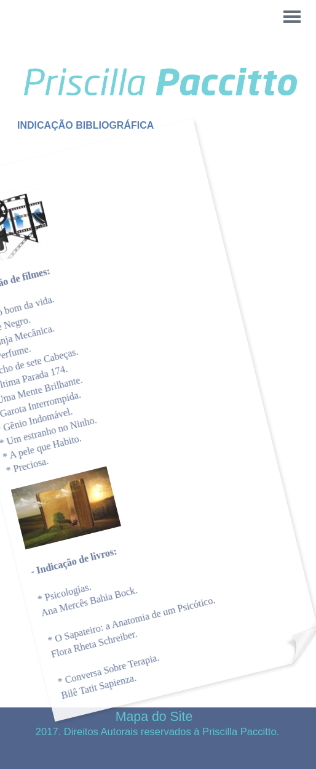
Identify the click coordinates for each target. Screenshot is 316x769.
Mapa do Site (154, 716)
